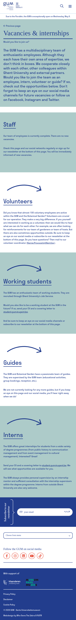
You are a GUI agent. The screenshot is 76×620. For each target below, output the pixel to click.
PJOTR (39, 615)
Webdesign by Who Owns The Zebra (19, 615)
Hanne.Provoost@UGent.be (40, 243)
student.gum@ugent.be (15, 312)
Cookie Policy (9, 604)
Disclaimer (8, 599)
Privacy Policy (9, 593)
